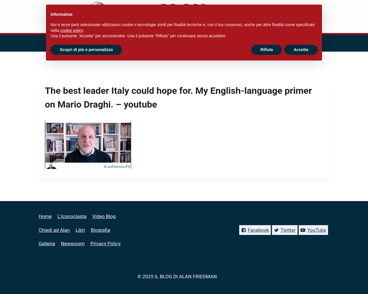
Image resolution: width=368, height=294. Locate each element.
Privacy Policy (106, 243)
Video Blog (104, 216)
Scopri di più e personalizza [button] (86, 49)
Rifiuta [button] (266, 49)
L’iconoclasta (71, 216)
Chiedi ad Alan (54, 230)
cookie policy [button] (71, 30)
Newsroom (73, 243)
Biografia (100, 230)
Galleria (47, 243)
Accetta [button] (301, 49)
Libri (80, 230)
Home (45, 216)
